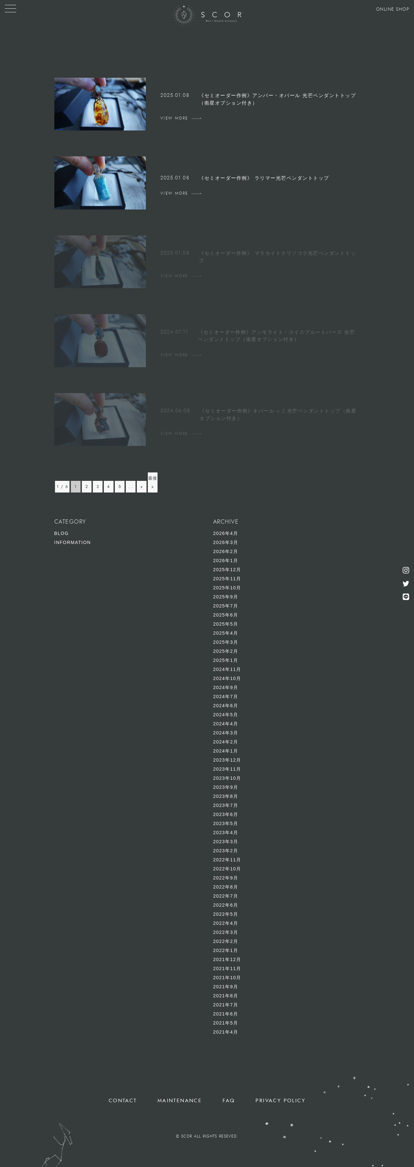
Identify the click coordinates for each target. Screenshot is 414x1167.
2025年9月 (225, 596)
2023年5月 (225, 823)
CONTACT (123, 1100)
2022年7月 (225, 896)
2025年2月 (225, 651)
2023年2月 (225, 850)
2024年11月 (227, 669)
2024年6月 (225, 705)
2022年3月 (225, 932)
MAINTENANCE (180, 1100)
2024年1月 (225, 750)
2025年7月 (225, 605)
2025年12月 (227, 569)
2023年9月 (225, 787)
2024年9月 (225, 687)
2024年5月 (225, 714)
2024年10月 (227, 678)
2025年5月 (225, 624)
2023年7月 (225, 805)
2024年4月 (225, 723)
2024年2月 (225, 741)
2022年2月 (225, 941)
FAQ (229, 1100)
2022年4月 (225, 923)
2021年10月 (227, 977)
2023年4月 (225, 832)
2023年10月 (227, 778)
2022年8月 (225, 886)
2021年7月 (225, 1004)
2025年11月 (227, 578)
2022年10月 (227, 868)
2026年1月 (225, 560)
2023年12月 (227, 760)
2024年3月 (225, 732)
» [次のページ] (141, 487)
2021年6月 (225, 1013)
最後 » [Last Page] (153, 482)
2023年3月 (225, 841)
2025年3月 (225, 642)
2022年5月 (225, 914)
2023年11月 (227, 769)
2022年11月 (227, 859)
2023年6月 (225, 814)
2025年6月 (225, 614)
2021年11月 (227, 968)
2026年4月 (225, 533)
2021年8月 (225, 995)
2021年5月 (225, 1022)
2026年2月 (225, 551)
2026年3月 (225, 542)
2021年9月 (225, 986)
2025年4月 (225, 633)
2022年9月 (225, 877)
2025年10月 (227, 587)
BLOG (61, 533)
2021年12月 (227, 959)
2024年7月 (225, 696)
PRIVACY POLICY (280, 1100)
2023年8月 (225, 796)
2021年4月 (225, 1032)
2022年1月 (225, 950)
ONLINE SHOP (392, 9)
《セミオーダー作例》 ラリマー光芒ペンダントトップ (264, 178)
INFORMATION (72, 542)
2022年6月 (225, 905)
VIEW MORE (174, 118)
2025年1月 (225, 660)
